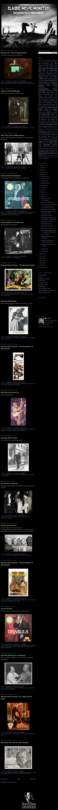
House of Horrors (10, 555)
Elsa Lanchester (45, 83)
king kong (41, 153)
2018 (41, 170)
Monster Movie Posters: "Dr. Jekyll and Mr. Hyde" (16, 698)
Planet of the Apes (45, 117)
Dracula (15, 516)
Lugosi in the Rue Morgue (10, 91)
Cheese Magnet (42, 275)
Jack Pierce (31, 687)
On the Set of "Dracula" (9, 483)
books (53, 150)
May (42, 192)
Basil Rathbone (12, 82)
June (42, 190)
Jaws (53, 104)
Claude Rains (41, 75)
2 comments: (22, 336)
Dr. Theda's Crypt (42, 282)
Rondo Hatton (20, 555)
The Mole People (51, 131)
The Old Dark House (46, 139)
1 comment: (21, 686)
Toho (43, 143)
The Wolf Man (26, 337)
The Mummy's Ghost (49, 134)
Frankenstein (9, 83)
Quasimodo (11, 384)
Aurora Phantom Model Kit (10, 176)
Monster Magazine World (44, 288)
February (43, 248)
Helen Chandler (22, 516)
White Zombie (48, 148)
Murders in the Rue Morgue (20, 127)
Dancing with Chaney (9, 301)
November (44, 178)
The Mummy (23, 294)
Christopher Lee (50, 73)
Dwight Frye (54, 82)
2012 (41, 260)
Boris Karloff (28, 82)
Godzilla (51, 96)
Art (6, 82)
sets (52, 155)
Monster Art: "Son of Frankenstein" (14, 53)
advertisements (44, 150)
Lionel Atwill (41, 107)
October (43, 181)
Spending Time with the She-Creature (14, 742)
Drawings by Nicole (43, 284)
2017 (41, 172)
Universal (29, 83)
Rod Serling (51, 121)
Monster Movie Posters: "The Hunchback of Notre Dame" (17, 348)
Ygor (33, 83)
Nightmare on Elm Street (50, 116)
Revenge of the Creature (48, 119)
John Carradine (42, 106)
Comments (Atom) (12, 782)
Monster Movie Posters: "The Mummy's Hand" (18, 265)
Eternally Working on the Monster (13, 655)
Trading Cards (52, 143)
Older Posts (33, 779)
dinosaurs (52, 151)
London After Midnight (44, 112)
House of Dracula (49, 99)
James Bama (28, 212)
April (42, 194)
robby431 (49, 318)
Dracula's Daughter (43, 82)
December (44, 176)
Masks (55, 112)
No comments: (22, 81)
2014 (41, 256)
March (43, 196)
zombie (44, 158)
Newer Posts (4, 779)
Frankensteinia (42, 286)
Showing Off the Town (9, 438)
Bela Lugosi (20, 82)
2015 (41, 254)
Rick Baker (41, 121)
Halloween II (8, 257)
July (42, 187)
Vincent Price (42, 146)
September (44, 183)
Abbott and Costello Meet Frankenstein (16, 645)
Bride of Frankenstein (50, 70)
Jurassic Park (52, 106)
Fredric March (16, 733)
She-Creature (27, 773)
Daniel (3, 83)
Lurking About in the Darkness (12, 222)
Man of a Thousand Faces (20, 213)
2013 (41, 258)
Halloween (41, 97)
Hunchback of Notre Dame (12, 168)
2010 (41, 265)
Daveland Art (41, 280)
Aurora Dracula (6, 609)
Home (18, 779)
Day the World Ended (11, 772)
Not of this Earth (17, 773)
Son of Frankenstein (19, 83)
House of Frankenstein (44, 101)
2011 (41, 263)
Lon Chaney (9, 213)
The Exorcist (49, 129)
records (47, 155)
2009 (41, 267)
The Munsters (53, 138)
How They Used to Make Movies (12, 135)
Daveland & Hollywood (44, 278)
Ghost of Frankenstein (20, 474)
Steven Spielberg (42, 126)
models (29, 213)
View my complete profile (45, 326)
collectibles (21, 212)
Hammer (49, 97)
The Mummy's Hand (44, 136)
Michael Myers (17, 257)
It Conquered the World (25, 772)
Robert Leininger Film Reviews (45, 290)
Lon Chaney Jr (17, 337)
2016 (41, 174)
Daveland (40, 276)
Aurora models (12, 212)
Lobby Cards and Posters (12, 294)
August (43, 185)
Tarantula (46, 127)
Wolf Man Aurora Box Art (10, 392)
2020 (41, 165)
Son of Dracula (53, 122)
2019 (41, 167)
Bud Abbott (46, 72)
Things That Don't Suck (44, 292)
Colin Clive (51, 75)
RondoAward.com (23, 531)
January (43, 251)
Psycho (55, 117)
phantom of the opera (7, 214)
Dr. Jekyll (8, 733)
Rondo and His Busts (9, 525)
